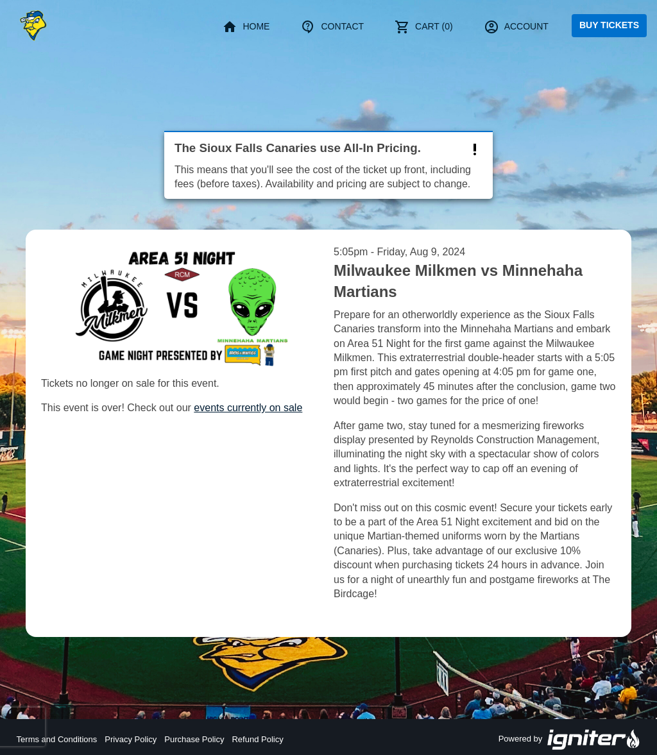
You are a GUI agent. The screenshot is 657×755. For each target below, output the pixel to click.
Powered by (570, 739)
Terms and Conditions (57, 739)
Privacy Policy (131, 739)
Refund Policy (257, 739)
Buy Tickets (609, 25)
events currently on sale (248, 407)
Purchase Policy (194, 739)
